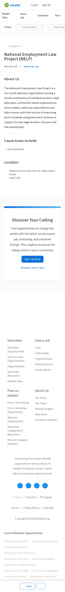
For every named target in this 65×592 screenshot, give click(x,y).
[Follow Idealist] (20, 485)
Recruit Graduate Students (17, 442)
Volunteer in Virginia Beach (20, 565)
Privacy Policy (31, 508)
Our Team (41, 403)
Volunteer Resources (13, 374)
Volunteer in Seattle (16, 541)
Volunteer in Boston (16, 547)
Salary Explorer (44, 364)
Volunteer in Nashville (44, 577)
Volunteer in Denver (16, 559)
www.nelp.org (31, 66)
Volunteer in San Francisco (19, 553)
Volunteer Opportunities (15, 349)
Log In (34, 5)
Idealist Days (6, 15)
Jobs (38, 348)
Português (46, 497)
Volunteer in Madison (45, 571)
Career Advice (43, 370)
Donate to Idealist (46, 420)
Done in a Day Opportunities (15, 359)
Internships (42, 353)
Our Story (40, 398)
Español (31, 497)
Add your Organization (15, 419)
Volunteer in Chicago (16, 571)
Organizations (16, 366)
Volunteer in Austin (43, 559)
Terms (15, 508)
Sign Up (46, 5)
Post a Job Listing (18, 403)
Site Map (49, 508)
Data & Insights (44, 409)
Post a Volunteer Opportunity (17, 410)
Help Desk (41, 414)
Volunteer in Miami (15, 577)
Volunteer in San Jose (45, 541)
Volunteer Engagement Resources (15, 430)
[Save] (27, 586)
